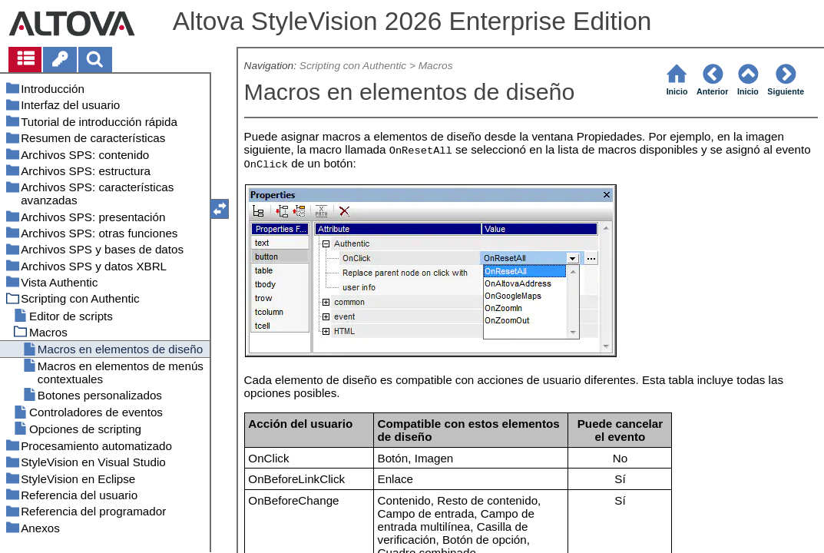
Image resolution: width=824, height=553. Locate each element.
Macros (436, 65)
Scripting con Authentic (352, 65)
